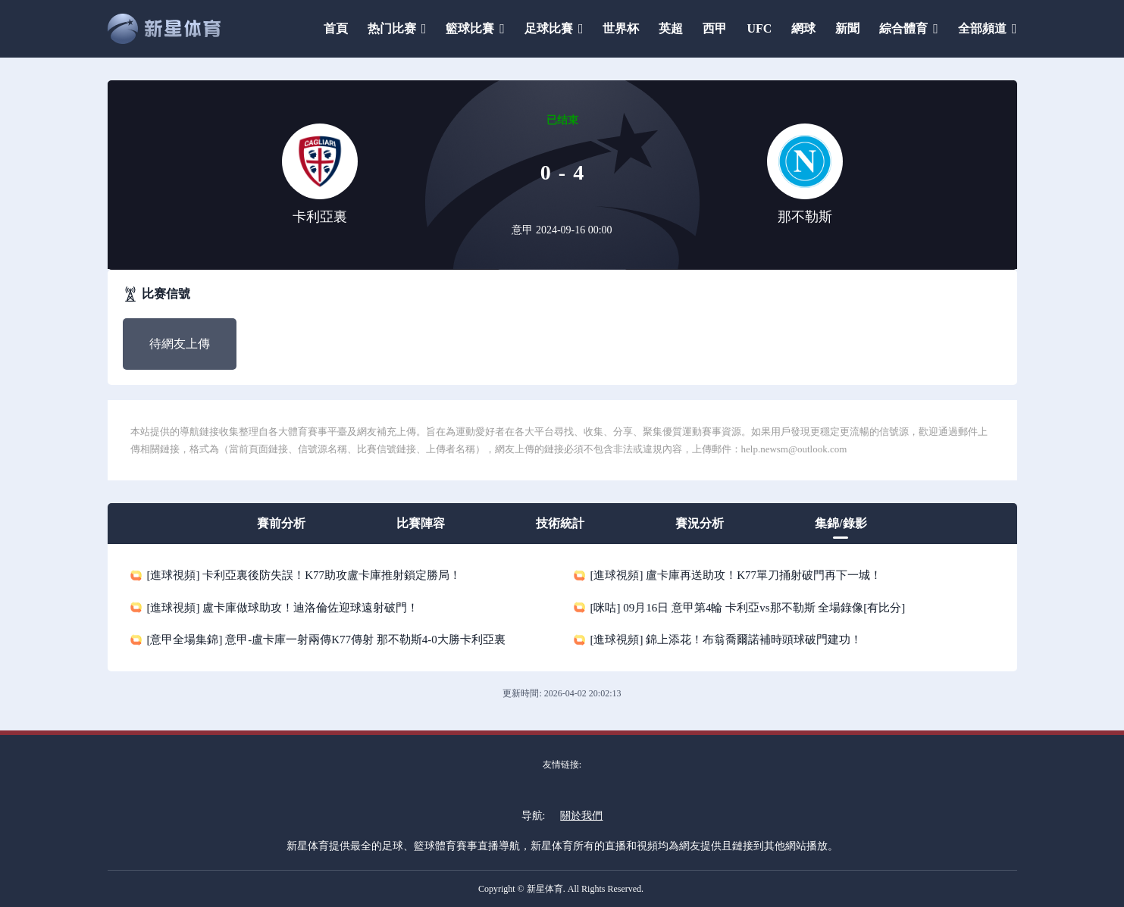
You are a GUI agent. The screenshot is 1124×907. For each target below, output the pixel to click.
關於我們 (581, 815)
